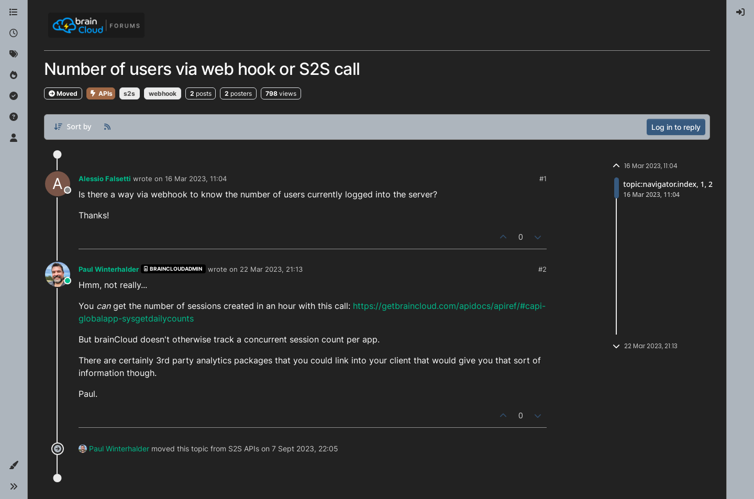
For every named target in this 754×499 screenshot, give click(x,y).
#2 (542, 269)
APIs (101, 93)
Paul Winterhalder (109, 269)
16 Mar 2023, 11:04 (196, 178)
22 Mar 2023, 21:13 (271, 269)
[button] (13, 465)
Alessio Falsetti (105, 178)
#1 (543, 178)
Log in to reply (676, 127)
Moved (63, 93)
